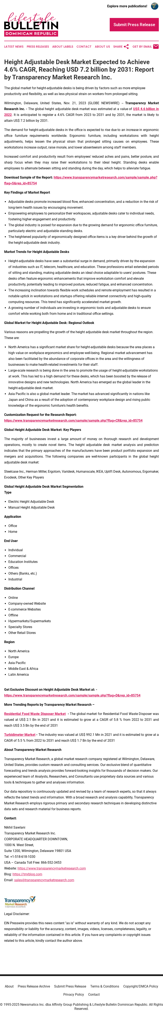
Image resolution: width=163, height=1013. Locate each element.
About (9, 986)
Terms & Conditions (104, 986)
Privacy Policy (73, 994)
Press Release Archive (34, 986)
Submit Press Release (70, 986)
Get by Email (145, 47)
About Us (102, 46)
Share (121, 47)
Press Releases (38, 46)
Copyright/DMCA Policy (140, 986)
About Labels (62, 46)
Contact (84, 46)
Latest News (13, 46)
